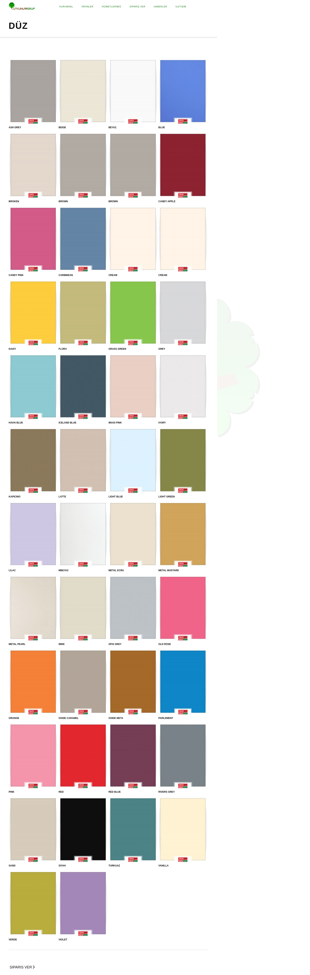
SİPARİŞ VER (137, 6)
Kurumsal (66, 6)
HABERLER (160, 6)
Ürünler (87, 6)
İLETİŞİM (180, 6)
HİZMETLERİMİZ (111, 6)
